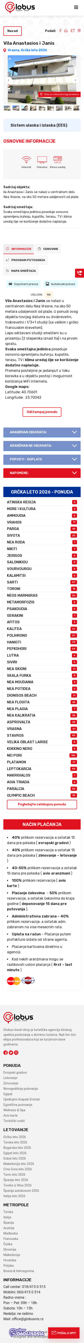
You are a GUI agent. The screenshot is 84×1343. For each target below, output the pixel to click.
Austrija (8, 1228)
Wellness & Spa (14, 1110)
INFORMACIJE (18, 249)
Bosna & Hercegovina (18, 1271)
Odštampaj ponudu (42, 412)
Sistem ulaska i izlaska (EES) (39, 125)
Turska (8, 1212)
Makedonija (11, 1255)
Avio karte (10, 1115)
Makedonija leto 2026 (18, 1164)
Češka (7, 1244)
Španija (8, 1223)
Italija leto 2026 (14, 1196)
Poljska (8, 1266)
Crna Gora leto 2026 (17, 1169)
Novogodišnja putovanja (20, 1089)
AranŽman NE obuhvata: (31, 446)
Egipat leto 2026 (15, 1153)
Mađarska (10, 1233)
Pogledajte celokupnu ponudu (42, 804)
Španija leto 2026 (15, 1180)
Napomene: (19, 473)
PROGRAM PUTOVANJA (25, 260)
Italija (7, 1217)
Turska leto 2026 (15, 1142)
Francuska (10, 1239)
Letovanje (10, 1078)
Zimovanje (10, 1083)
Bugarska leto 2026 (17, 1148)
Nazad (12, 31)
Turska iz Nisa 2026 (17, 1185)
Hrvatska (9, 1260)
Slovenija (9, 1249)
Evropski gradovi (15, 1073)
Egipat (7, 1094)
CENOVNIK (48, 249)
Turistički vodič (14, 1121)
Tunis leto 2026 (14, 1175)
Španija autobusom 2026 (21, 1191)
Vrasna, (14, 50)
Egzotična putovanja (17, 1105)
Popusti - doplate (26, 459)
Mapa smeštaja (21, 270)
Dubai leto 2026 (14, 1158)
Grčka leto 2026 (34, 50)
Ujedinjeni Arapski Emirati (21, 1099)
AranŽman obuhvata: (28, 432)
